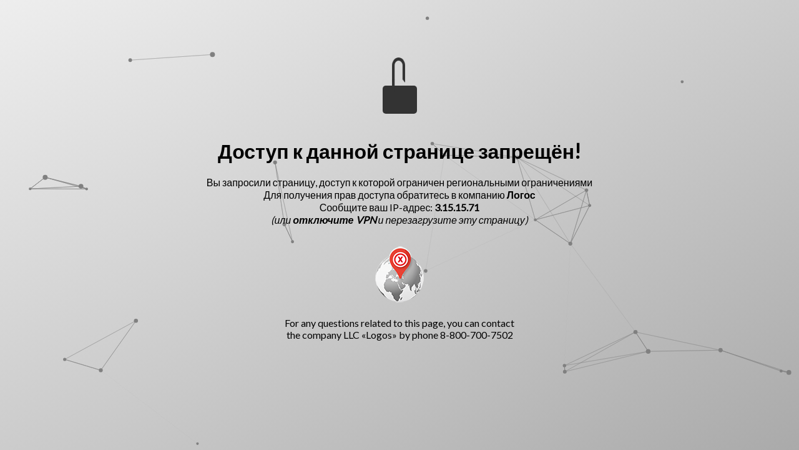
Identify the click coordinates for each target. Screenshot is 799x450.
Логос (521, 195)
